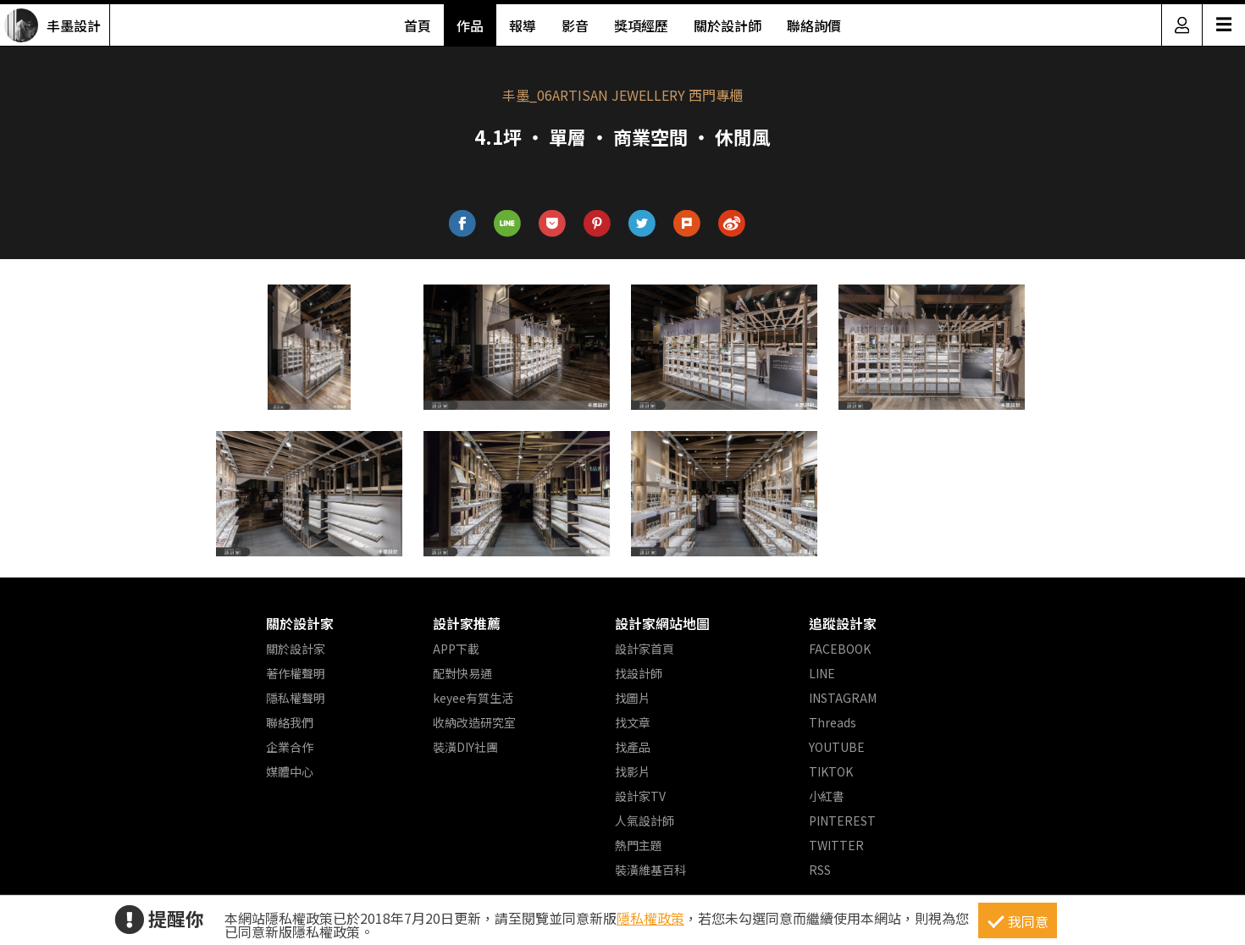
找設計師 (638, 673)
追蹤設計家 (843, 623)
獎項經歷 (641, 25)
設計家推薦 (467, 623)
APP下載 (456, 648)
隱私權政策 (650, 918)
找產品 (632, 746)
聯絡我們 (289, 722)
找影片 (632, 771)
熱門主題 (638, 845)
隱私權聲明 (295, 697)
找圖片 (632, 697)
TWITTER (836, 845)
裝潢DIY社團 (465, 746)
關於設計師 (727, 25)
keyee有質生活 (473, 697)
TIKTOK (831, 771)
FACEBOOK (840, 648)
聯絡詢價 (814, 25)
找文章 (632, 722)
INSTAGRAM (843, 697)
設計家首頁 (644, 648)
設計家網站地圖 (662, 623)
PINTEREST (842, 820)
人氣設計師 (644, 820)
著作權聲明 (295, 673)
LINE (822, 673)
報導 (522, 25)
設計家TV (640, 796)
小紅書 (826, 796)
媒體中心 (289, 771)
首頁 (417, 25)
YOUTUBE (837, 746)
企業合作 (289, 746)
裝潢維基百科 (650, 869)
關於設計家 (300, 623)
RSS (820, 869)
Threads (832, 722)
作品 (470, 25)
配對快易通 (462, 673)
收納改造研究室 (474, 722)
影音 (575, 25)
